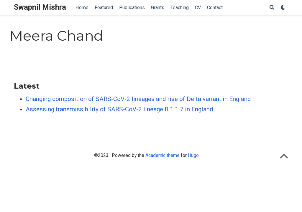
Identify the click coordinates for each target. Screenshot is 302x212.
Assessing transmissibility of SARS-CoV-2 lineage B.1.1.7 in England (119, 109)
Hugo (193, 155)
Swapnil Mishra (40, 7)
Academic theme (162, 155)
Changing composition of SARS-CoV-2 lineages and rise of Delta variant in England (138, 98)
